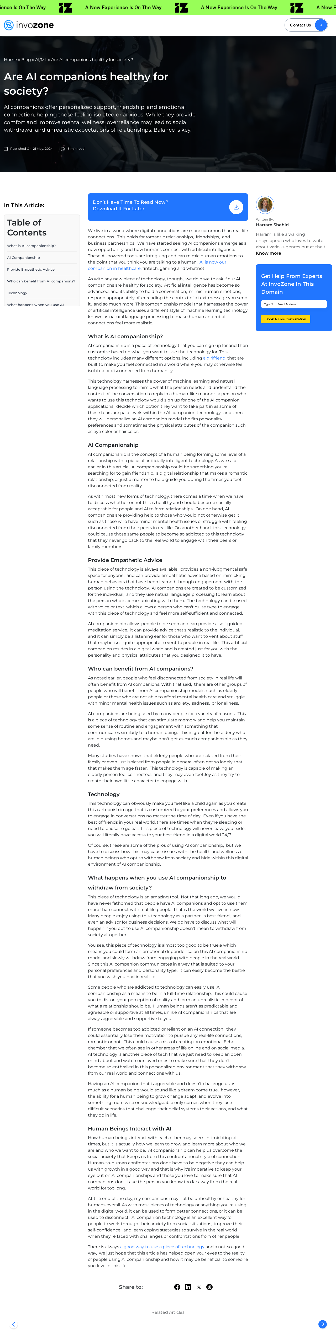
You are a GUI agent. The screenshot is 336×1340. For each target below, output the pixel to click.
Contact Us (300, 25)
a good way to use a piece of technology (162, 1246)
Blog (26, 59)
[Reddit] (209, 1287)
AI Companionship (24, 257)
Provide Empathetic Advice (31, 269)
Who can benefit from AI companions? (41, 281)
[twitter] (199, 1287)
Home (10, 59)
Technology (17, 293)
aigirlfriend (214, 358)
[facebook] (177, 1287)
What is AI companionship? (32, 245)
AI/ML (41, 59)
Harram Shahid (272, 224)
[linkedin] (188, 1287)
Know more (268, 253)
